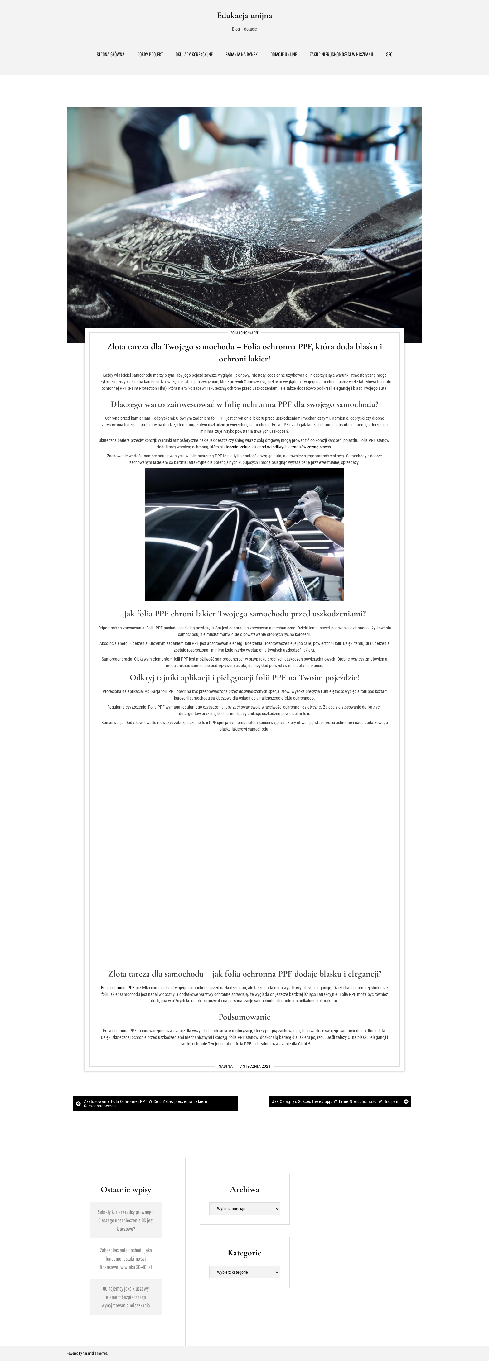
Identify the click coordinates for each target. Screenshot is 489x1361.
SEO (389, 54)
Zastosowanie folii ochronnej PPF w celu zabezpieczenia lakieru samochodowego (145, 1103)
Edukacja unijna (244, 15)
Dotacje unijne (283, 54)
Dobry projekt (150, 54)
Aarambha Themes (95, 1353)
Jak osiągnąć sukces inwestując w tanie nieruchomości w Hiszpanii (336, 1101)
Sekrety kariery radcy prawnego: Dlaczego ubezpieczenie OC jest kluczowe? (126, 1220)
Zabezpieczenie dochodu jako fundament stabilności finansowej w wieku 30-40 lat (126, 1258)
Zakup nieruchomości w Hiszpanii (341, 54)
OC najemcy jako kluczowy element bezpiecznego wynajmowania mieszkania (126, 1297)
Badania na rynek (241, 54)
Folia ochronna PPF (245, 332)
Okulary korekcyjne (194, 54)
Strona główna (110, 54)
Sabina (226, 1066)
